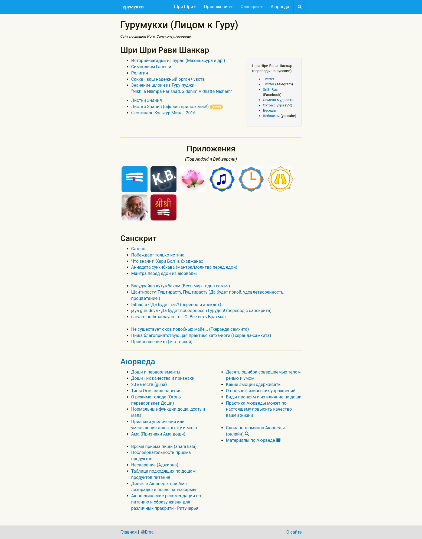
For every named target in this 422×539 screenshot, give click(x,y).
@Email (148, 532)
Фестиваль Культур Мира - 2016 (163, 112)
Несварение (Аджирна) (154, 464)
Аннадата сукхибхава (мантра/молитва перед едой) (184, 267)
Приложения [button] (218, 6)
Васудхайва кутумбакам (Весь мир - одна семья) (180, 285)
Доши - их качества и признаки (163, 378)
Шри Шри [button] (185, 6)
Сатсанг (139, 248)
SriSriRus (270, 89)
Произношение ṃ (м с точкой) (162, 341)
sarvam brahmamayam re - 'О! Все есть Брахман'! (179, 316)
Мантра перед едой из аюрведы (164, 273)
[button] (299, 7)
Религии (139, 73)
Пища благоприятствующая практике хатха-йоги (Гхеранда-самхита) (201, 335)
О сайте (294, 532)
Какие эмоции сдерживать (253, 384)
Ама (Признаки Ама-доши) (158, 434)
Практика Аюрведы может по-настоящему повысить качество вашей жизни (259, 409)
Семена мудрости (278, 100)
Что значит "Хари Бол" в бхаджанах (167, 261)
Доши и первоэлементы (155, 372)
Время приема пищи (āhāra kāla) (164, 446)
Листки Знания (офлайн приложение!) (177, 106)
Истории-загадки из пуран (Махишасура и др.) (178, 60)
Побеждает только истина (158, 255)
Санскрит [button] (252, 6)
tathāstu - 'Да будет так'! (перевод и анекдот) (176, 304)
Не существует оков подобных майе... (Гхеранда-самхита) (190, 329)
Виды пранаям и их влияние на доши (264, 397)
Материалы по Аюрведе (253, 440)
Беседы (269, 110)
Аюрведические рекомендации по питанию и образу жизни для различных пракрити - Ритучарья (166, 502)
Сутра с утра (273, 105)
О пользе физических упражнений (261, 390)
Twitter (268, 79)
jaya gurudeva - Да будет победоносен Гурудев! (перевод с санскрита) (201, 310)
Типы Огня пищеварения (156, 390)
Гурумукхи (132, 6)
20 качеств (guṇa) (149, 384)
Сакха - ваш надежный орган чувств (168, 79)
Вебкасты (271, 115)
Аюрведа (280, 6)
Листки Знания (146, 100)
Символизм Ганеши (151, 66)
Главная (128, 532)
